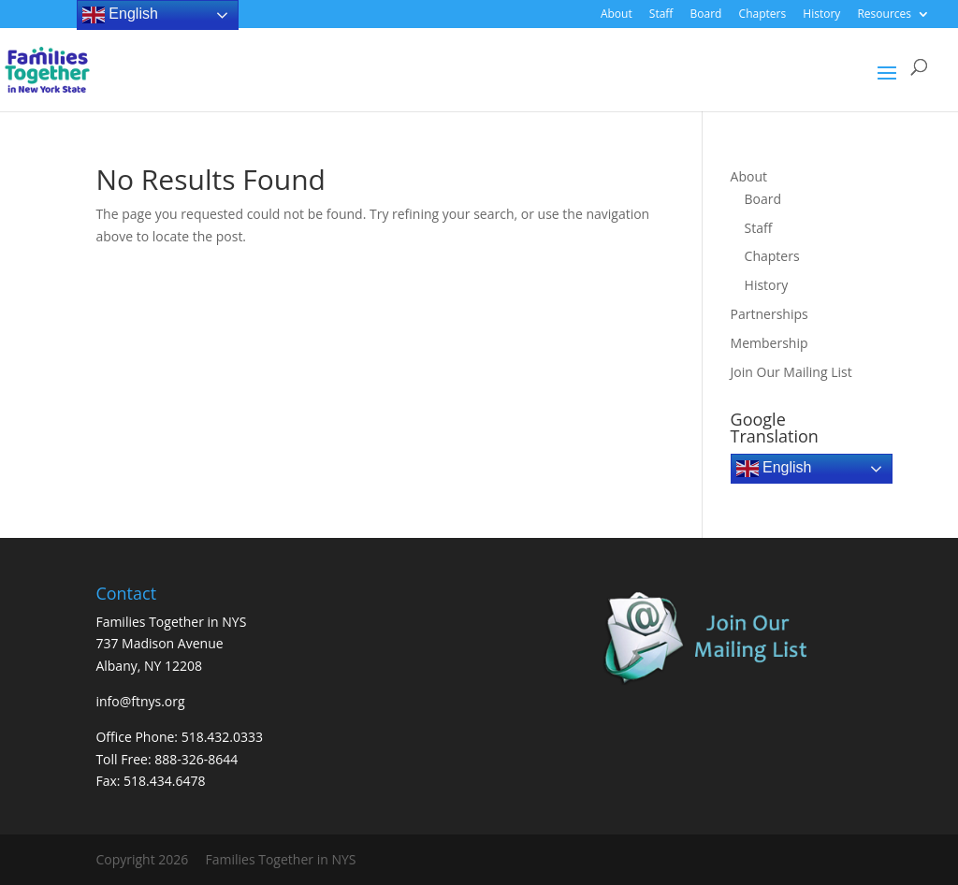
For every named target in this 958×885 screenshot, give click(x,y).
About (616, 15)
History (821, 15)
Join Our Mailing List (791, 372)
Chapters (763, 15)
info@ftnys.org (139, 701)
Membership (769, 343)
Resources (884, 15)
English (774, 468)
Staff (661, 15)
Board (706, 15)
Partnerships (769, 314)
